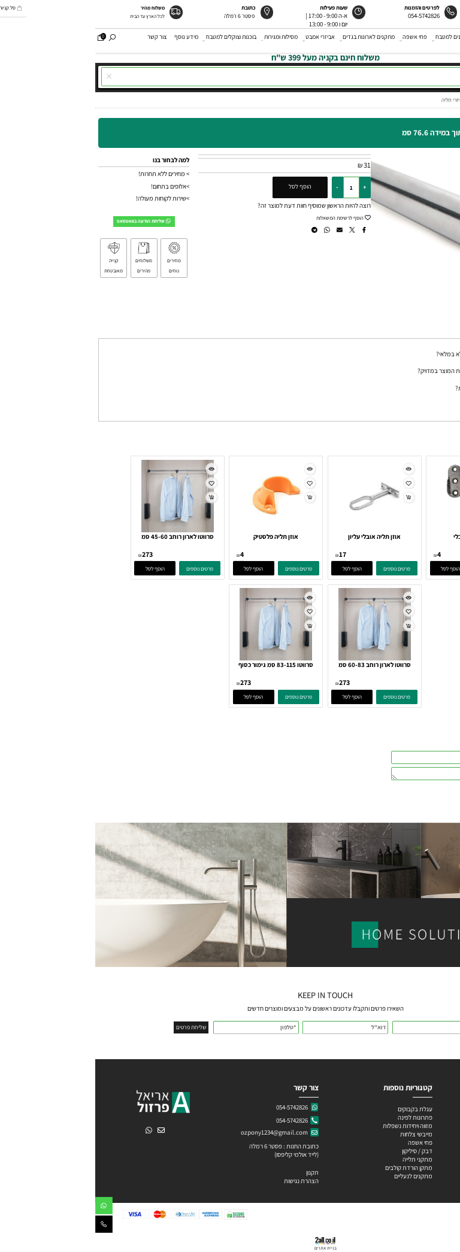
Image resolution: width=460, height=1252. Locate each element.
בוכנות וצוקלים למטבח (135, 40)
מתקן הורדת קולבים (313, 1167)
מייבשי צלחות (320, 1134)
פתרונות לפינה (319, 1117)
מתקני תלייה (322, 1159)
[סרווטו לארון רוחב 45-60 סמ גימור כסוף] (82, 530)
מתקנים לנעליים (318, 1176)
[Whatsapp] (9, 1207)
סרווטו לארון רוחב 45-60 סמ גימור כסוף (82, 541)
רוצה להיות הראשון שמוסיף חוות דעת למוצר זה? (219, 205)
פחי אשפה (318, 40)
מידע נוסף (91, 40)
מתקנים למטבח (357, 40)
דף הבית (446, 40)
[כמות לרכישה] (256, 187)
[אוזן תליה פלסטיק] (181, 530)
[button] (355, 568)
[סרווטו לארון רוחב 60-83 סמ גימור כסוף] (279, 658)
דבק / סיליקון (321, 1151)
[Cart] (5, 40)
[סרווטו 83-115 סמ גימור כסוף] (180, 658)
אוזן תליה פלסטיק (180, 536)
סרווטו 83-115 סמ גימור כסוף (180, 664)
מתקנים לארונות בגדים (272, 40)
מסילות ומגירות (184, 40)
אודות (419, 40)
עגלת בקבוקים (319, 1109)
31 (272, 165)
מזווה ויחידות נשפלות (311, 1125)
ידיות (390, 40)
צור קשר (61, 40)
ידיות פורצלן (436, 1142)
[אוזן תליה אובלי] (377, 530)
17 (247, 554)
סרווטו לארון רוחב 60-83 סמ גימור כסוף (279, 669)
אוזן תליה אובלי (378, 536)
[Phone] (9, 1226)
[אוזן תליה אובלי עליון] (279, 530)
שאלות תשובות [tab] (434, 331)
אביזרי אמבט (224, 40)
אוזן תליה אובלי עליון (279, 536)
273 (52, 554)
